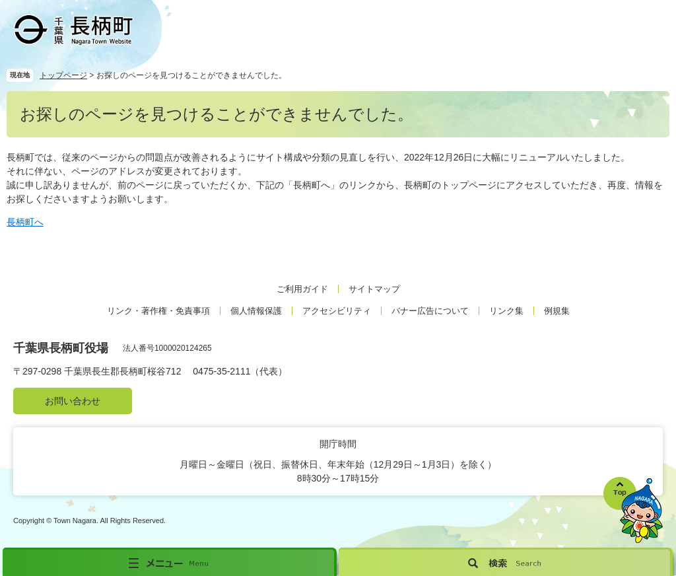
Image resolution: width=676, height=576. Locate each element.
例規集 (557, 311)
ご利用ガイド (302, 289)
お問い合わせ (72, 401)
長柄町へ (25, 222)
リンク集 (506, 311)
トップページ (63, 75)
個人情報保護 (256, 311)
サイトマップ (374, 289)
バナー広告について (430, 311)
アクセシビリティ (336, 311)
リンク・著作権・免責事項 (158, 311)
